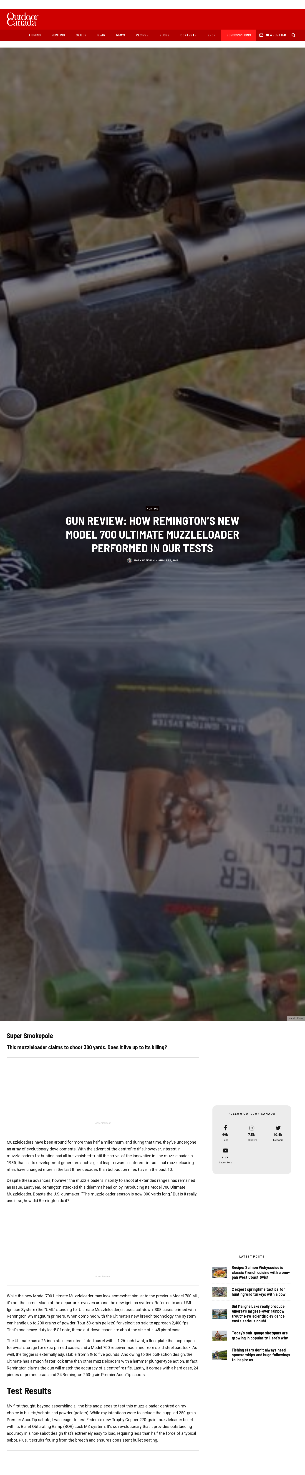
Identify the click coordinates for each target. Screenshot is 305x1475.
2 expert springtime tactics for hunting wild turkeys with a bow (259, 1294)
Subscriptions (239, 35)
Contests (188, 35)
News (120, 35)
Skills (81, 35)
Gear (101, 35)
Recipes (142, 35)
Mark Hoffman (144, 560)
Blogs (164, 35)
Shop (211, 35)
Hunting (58, 35)
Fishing (35, 35)
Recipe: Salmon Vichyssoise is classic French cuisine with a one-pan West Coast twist (261, 1273)
